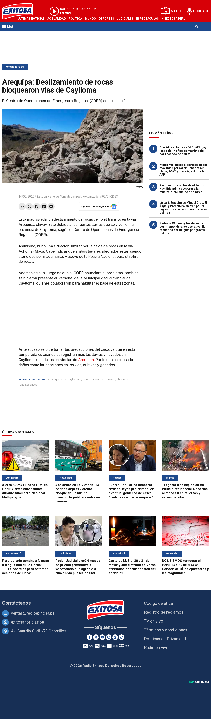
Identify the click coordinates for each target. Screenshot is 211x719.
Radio (41, 34)
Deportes (106, 18)
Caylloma (73, 379)
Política (75, 18)
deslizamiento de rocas (98, 379)
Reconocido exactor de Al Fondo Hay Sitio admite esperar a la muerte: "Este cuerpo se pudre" (181, 189)
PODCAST (201, 11)
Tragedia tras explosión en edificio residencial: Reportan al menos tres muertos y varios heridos (185, 491)
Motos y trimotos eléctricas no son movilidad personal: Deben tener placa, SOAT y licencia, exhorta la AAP (183, 169)
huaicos (123, 379)
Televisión (26, 34)
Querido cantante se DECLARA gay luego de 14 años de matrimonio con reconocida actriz (182, 151)
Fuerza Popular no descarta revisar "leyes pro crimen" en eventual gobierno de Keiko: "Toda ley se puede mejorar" (131, 491)
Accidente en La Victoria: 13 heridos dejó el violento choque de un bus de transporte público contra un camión (77, 493)
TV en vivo (153, 621)
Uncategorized (15, 66)
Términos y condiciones (165, 629)
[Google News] (115, 637)
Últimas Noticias (31, 18)
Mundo (90, 18)
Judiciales (125, 18)
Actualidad (56, 18)
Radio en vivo (156, 647)
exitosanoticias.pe (27, 622)
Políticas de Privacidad (165, 638)
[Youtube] (102, 637)
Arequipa (86, 360)
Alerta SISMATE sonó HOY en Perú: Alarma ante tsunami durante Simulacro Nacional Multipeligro (25, 491)
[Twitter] (96, 637)
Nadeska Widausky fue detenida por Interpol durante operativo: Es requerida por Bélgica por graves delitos (182, 228)
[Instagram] (108, 637)
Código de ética (158, 603)
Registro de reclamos (163, 612)
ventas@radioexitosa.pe (33, 613)
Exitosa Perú (175, 18)
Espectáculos (147, 18)
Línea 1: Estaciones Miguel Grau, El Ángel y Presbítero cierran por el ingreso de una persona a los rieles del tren (183, 207)
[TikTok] (121, 637)
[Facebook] (89, 637)
